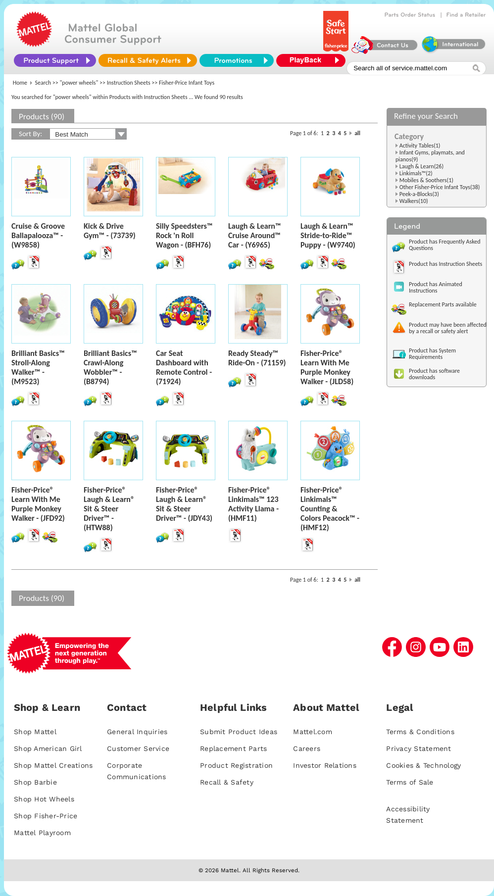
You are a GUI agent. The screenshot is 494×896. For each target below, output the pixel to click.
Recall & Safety (226, 782)
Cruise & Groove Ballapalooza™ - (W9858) (38, 235)
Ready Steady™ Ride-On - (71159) (257, 357)
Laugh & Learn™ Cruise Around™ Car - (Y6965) (254, 235)
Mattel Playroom (42, 833)
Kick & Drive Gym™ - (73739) (110, 230)
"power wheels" (79, 82)
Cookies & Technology (423, 765)
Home (20, 82)
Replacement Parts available (443, 304)
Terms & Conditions (420, 732)
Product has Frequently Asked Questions (445, 244)
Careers (306, 748)
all (357, 133)
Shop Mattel (35, 732)
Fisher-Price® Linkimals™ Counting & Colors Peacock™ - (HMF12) (329, 508)
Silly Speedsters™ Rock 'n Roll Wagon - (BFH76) (184, 235)
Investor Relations (324, 765)
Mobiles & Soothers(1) (426, 180)
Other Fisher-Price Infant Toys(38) (439, 187)
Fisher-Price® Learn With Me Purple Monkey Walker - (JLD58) (326, 367)
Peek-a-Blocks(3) (419, 194)
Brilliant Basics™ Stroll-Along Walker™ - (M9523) (38, 367)
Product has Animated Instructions (435, 287)
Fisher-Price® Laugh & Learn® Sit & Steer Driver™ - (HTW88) (109, 508)
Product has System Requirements (432, 353)
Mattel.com (312, 732)
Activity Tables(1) (420, 145)
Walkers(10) (413, 201)
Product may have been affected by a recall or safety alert (448, 328)
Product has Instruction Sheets (445, 263)
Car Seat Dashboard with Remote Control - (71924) (184, 367)
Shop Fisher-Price (45, 816)
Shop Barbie (35, 782)
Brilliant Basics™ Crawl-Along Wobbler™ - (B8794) (110, 367)
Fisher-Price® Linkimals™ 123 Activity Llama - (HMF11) (253, 504)
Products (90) (41, 116)
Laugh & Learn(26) (421, 166)
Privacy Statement (418, 748)
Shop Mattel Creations (53, 765)
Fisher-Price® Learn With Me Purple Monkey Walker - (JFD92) (38, 504)
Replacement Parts (233, 748)
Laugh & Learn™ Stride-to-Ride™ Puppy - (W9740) (327, 235)
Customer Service (138, 748)
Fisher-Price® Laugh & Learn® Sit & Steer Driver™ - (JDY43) (184, 504)
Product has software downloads (434, 374)
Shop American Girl (48, 748)
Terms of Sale (409, 782)
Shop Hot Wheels (44, 799)
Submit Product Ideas (238, 732)
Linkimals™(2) (416, 173)
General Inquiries (137, 732)
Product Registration (236, 765)
